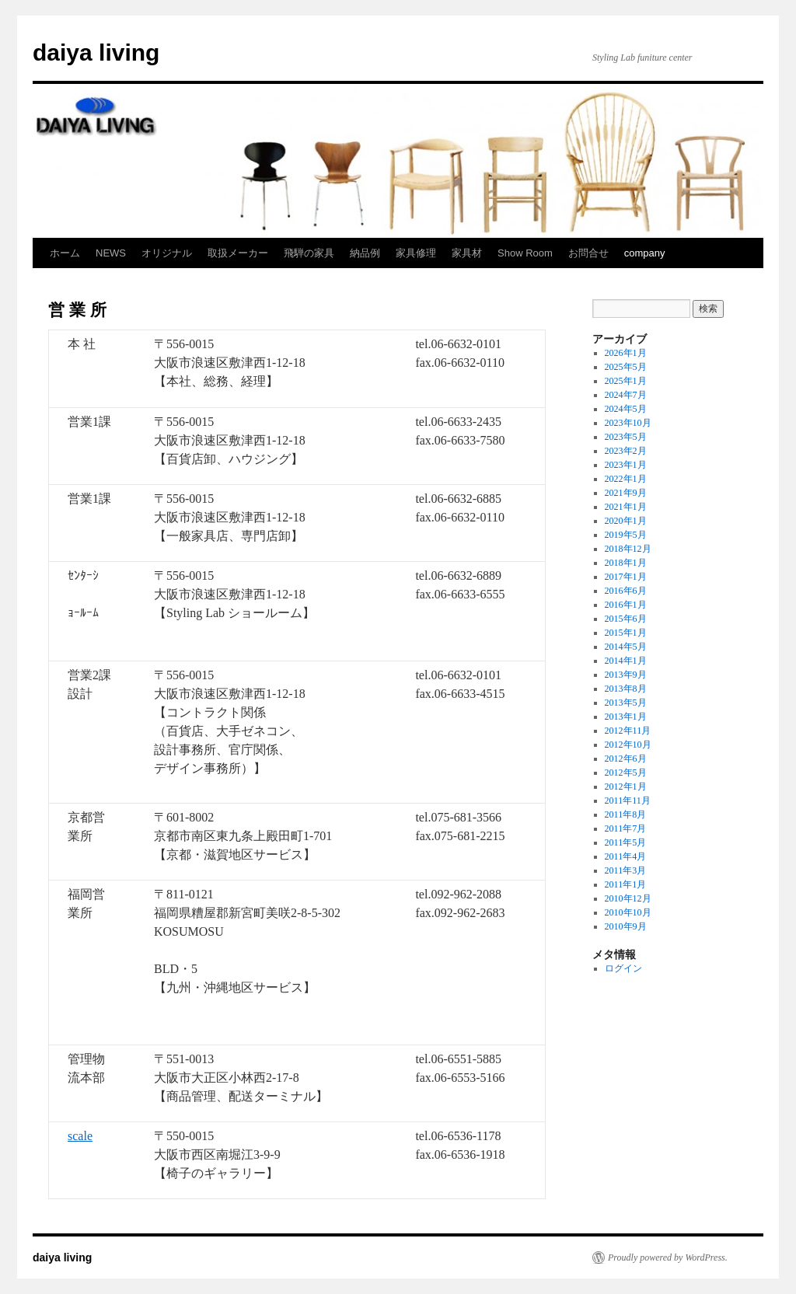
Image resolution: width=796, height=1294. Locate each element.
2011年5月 (626, 842)
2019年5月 (626, 534)
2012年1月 (626, 786)
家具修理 (416, 253)
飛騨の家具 (309, 253)
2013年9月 (626, 674)
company (644, 253)
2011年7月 (626, 828)
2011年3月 (626, 870)
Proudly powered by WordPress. (668, 1257)
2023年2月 (626, 450)
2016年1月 (626, 604)
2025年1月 (626, 380)
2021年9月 (626, 492)
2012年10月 (628, 744)
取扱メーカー (238, 253)
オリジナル (166, 253)
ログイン (623, 968)
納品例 (365, 253)
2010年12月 (628, 898)
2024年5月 (626, 408)
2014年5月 (626, 646)
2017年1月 (626, 576)
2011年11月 (628, 800)
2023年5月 (626, 436)
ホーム (65, 253)
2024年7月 (626, 394)
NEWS (111, 253)
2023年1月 (626, 464)
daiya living (96, 52)
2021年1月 (626, 506)
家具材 (467, 253)
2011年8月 (626, 814)
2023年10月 (628, 422)
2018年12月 (628, 548)
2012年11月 (628, 730)
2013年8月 (626, 688)
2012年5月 (626, 772)
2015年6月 (626, 618)
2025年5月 (626, 366)
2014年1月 (626, 660)
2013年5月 (626, 702)
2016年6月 (626, 590)
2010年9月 (626, 926)
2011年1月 (626, 884)
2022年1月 (626, 478)
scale (80, 1135)
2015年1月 (626, 632)
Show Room (525, 253)
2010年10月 (628, 912)
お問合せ (588, 253)
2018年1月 (626, 562)
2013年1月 (626, 716)
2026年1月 (626, 352)
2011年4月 (626, 856)
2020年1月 (626, 520)
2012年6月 (626, 758)
